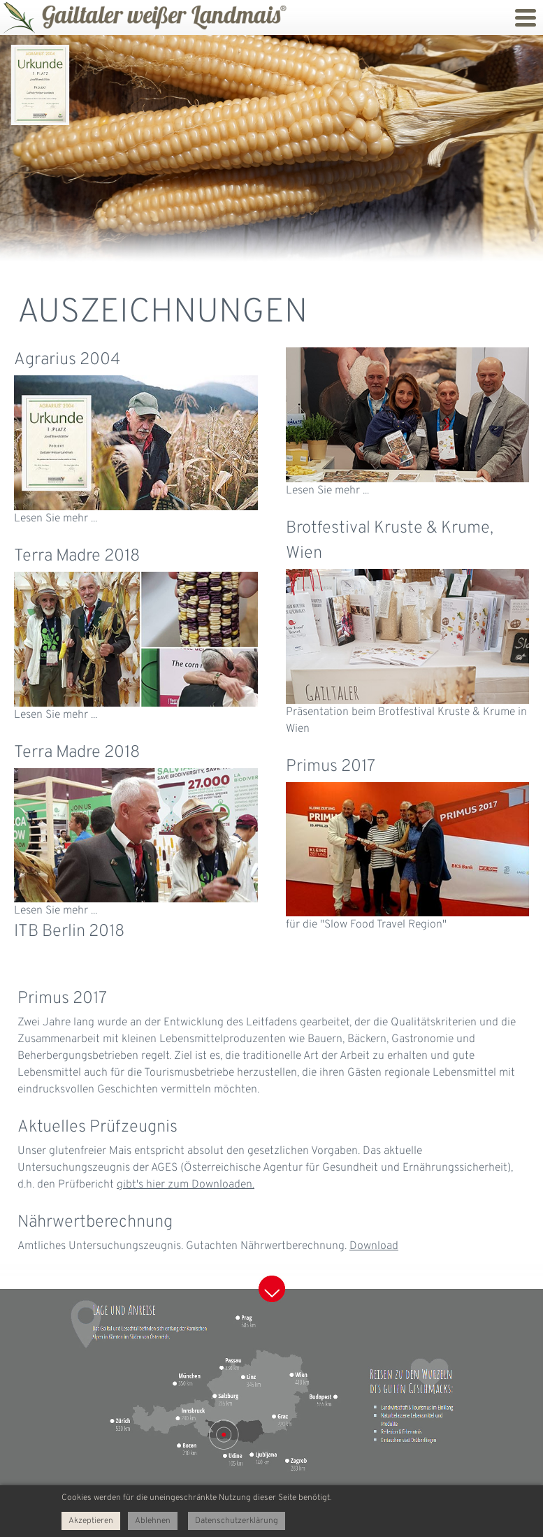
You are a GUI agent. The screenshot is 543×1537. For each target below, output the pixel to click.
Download (373, 1246)
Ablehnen (153, 1521)
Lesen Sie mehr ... (55, 519)
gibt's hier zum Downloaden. (185, 1185)
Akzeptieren (90, 1521)
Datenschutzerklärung (236, 1521)
